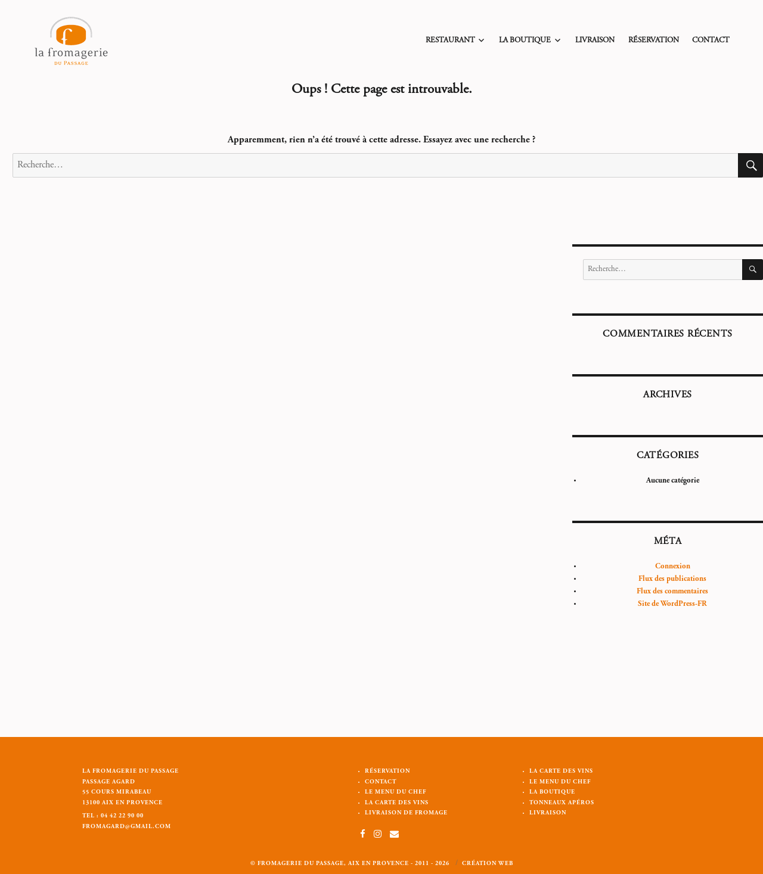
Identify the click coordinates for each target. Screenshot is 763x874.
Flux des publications (672, 579)
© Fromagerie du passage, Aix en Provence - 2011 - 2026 (349, 864)
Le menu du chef (395, 792)
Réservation (653, 41)
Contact (711, 41)
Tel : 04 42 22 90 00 (113, 816)
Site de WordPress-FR (672, 604)
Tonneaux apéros (561, 803)
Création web (487, 864)
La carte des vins (397, 803)
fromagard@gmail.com (126, 827)
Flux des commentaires (672, 592)
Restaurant (450, 41)
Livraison (595, 41)
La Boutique (525, 41)
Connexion (672, 567)
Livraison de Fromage (406, 813)
